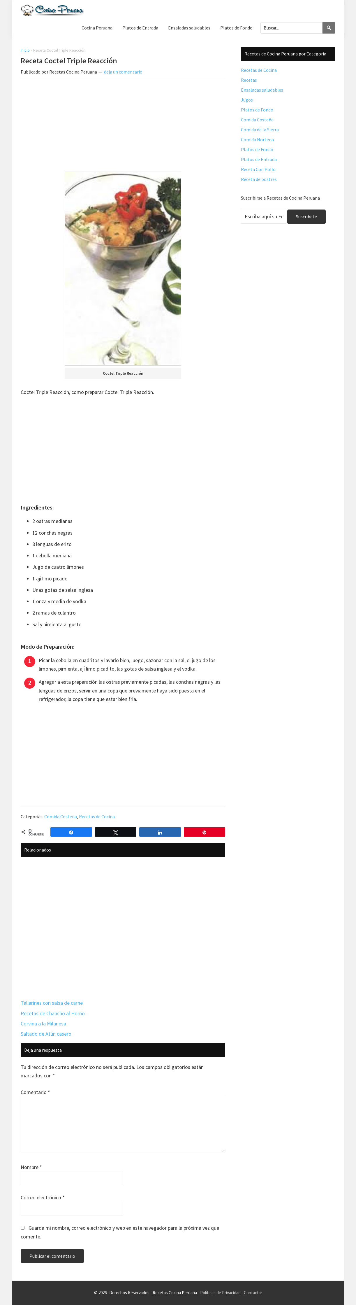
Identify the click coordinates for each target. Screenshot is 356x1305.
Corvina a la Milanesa (43, 1023)
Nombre (31, 1167)
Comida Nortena (257, 139)
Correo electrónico (43, 1197)
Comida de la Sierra (260, 129)
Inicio (25, 50)
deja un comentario (123, 72)
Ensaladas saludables (262, 90)
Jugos (247, 100)
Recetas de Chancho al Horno (53, 1013)
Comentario (35, 1092)
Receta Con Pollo (258, 169)
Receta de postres (259, 179)
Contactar (253, 1292)
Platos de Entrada (259, 159)
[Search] (328, 28)
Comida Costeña (60, 816)
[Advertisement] (123, 126)
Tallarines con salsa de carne (52, 1002)
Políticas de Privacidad (220, 1292)
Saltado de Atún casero (46, 1033)
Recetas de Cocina (97, 816)
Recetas (249, 80)
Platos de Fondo (257, 110)
